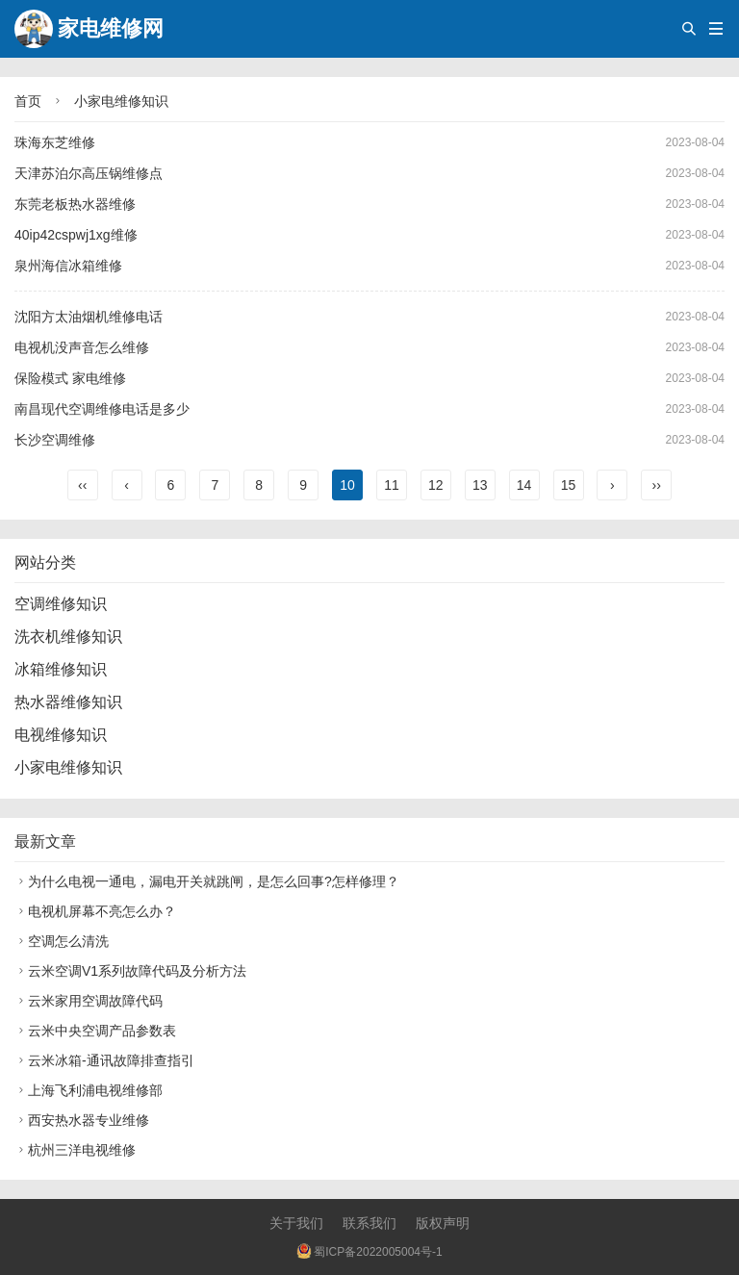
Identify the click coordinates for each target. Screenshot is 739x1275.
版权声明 (443, 1223)
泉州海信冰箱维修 (68, 265)
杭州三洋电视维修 (75, 1150)
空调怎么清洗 (61, 941)
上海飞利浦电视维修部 (88, 1090)
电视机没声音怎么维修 (81, 347)
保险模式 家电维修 (70, 378)
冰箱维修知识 (60, 669)
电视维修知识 (60, 735)
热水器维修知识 (68, 702)
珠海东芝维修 (54, 142)
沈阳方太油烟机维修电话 (88, 316)
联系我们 (369, 1223)
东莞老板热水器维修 (75, 204)
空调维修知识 (60, 604)
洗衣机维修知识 (68, 636)
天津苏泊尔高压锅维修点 (88, 173)
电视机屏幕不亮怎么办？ (95, 911)
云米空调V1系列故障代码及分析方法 (130, 971)
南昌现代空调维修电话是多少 (102, 409)
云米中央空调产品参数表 (95, 1030)
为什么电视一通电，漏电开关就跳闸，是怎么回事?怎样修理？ (206, 881)
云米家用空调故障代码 (88, 1000)
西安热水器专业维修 (81, 1120)
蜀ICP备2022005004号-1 (369, 1252)
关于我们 (296, 1223)
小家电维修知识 (121, 101)
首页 (27, 101)
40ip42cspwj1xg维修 (76, 234)
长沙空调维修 (54, 439)
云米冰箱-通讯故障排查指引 (104, 1060)
